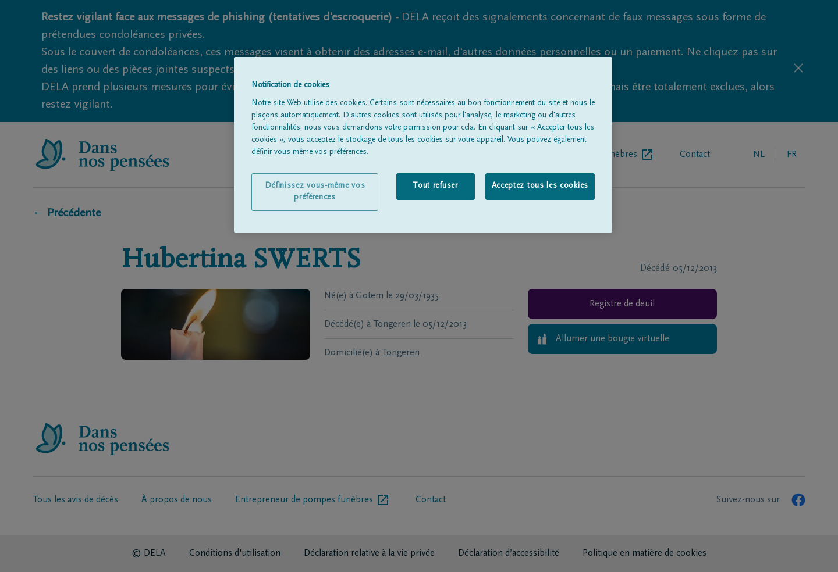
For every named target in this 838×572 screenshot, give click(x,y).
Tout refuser (435, 186)
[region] (423, 145)
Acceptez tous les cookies (540, 186)
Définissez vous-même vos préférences (315, 192)
